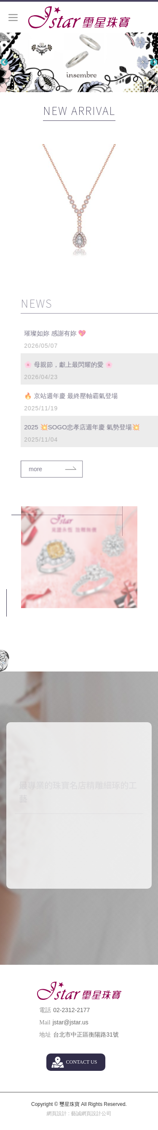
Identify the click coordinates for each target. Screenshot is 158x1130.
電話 (45, 1010)
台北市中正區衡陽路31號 (86, 1034)
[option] (79, 62)
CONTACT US (81, 1062)
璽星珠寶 (79, 17)
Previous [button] (4, 62)
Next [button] (154, 62)
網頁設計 (56, 1113)
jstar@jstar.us (70, 1022)
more (47, 469)
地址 (45, 1035)
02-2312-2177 (71, 1010)
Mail (44, 1022)
